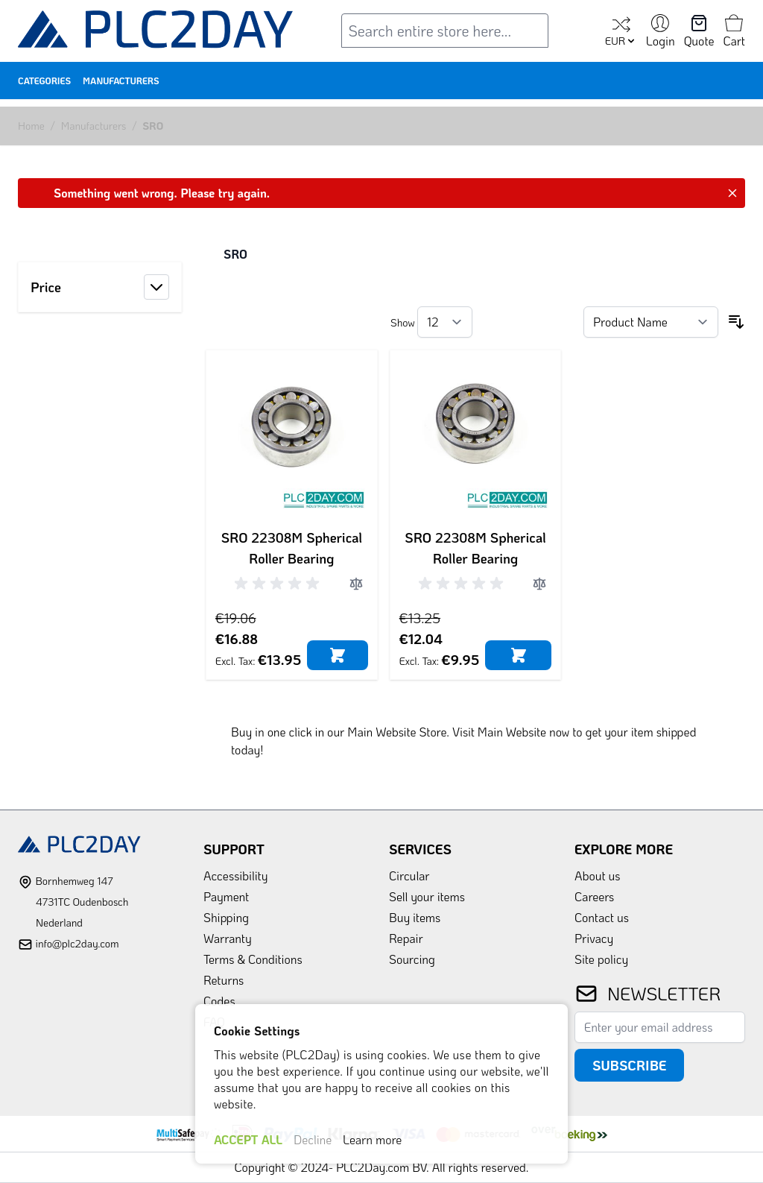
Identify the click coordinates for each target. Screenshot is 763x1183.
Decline (313, 1139)
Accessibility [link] (235, 875)
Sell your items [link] (427, 896)
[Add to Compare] (356, 584)
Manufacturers (121, 80)
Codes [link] (219, 1001)
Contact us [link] (601, 917)
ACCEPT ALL (248, 1139)
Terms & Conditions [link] (253, 959)
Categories (44, 80)
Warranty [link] (227, 938)
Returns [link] (223, 980)
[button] (100, 287)
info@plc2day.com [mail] (76, 943)
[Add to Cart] (337, 655)
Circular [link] (409, 875)
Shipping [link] (226, 917)
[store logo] (156, 32)
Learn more (372, 1139)
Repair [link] (406, 938)
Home (31, 126)
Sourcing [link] (412, 959)
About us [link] (597, 875)
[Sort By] (650, 322)
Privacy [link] (593, 938)
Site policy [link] (601, 959)
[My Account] (660, 32)
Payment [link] (226, 896)
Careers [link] (594, 896)
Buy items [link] (414, 917)
